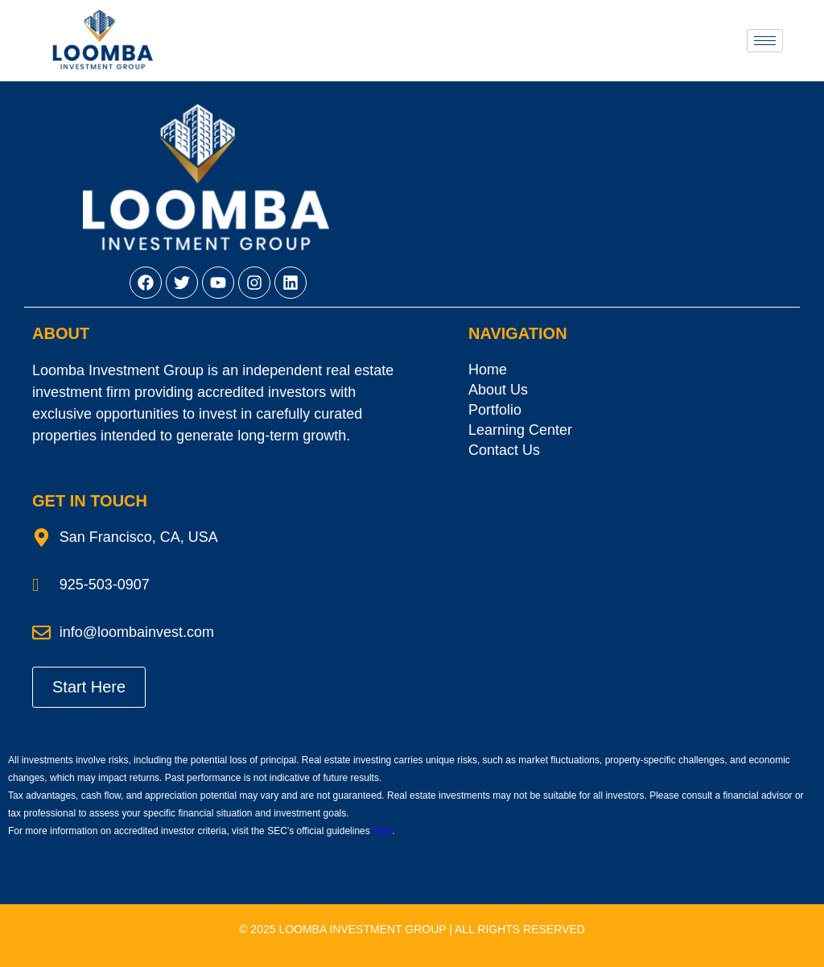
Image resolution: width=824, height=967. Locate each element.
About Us (498, 390)
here (382, 831)
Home (487, 370)
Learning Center (520, 430)
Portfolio (494, 410)
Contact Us (504, 450)
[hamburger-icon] (765, 40)
